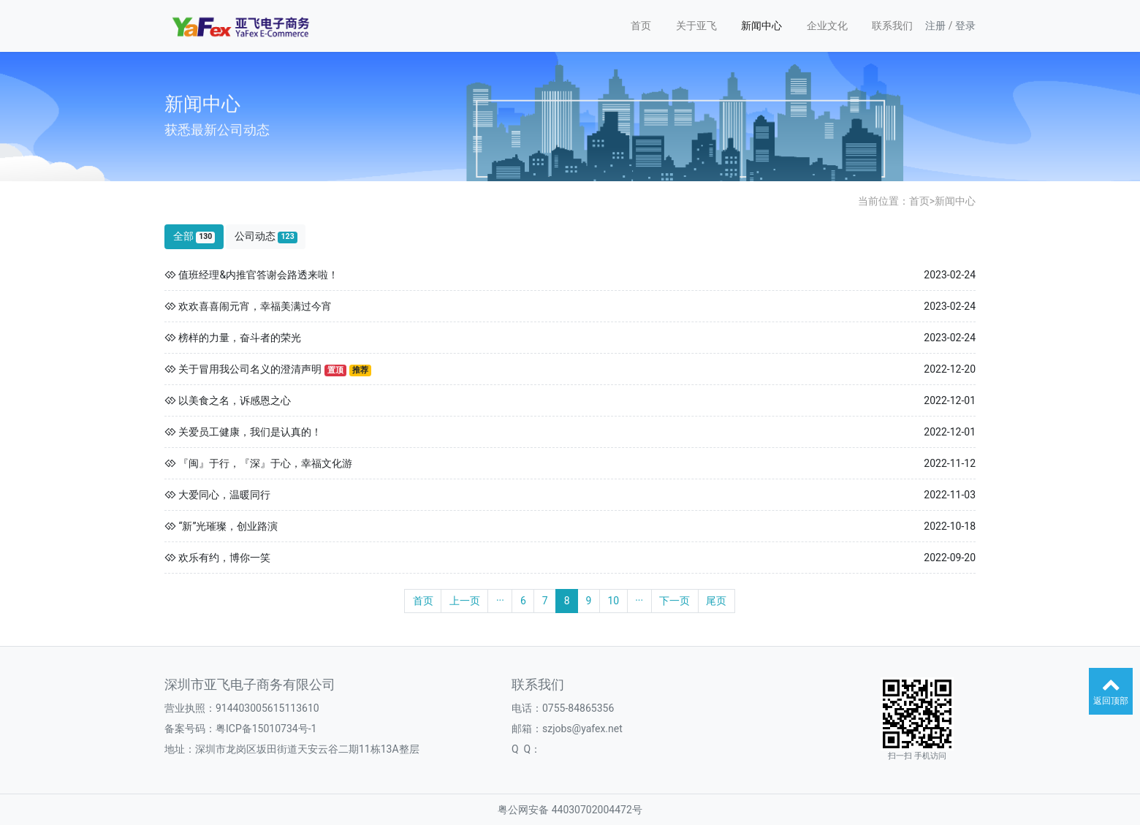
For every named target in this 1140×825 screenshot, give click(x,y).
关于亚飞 (696, 25)
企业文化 (827, 25)
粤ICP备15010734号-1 (266, 728)
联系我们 (892, 25)
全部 (194, 236)
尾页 (716, 601)
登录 (965, 25)
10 (613, 601)
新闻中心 (761, 25)
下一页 (674, 601)
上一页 (464, 601)
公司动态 (266, 236)
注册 (935, 25)
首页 (641, 25)
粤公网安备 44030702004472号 (570, 810)
